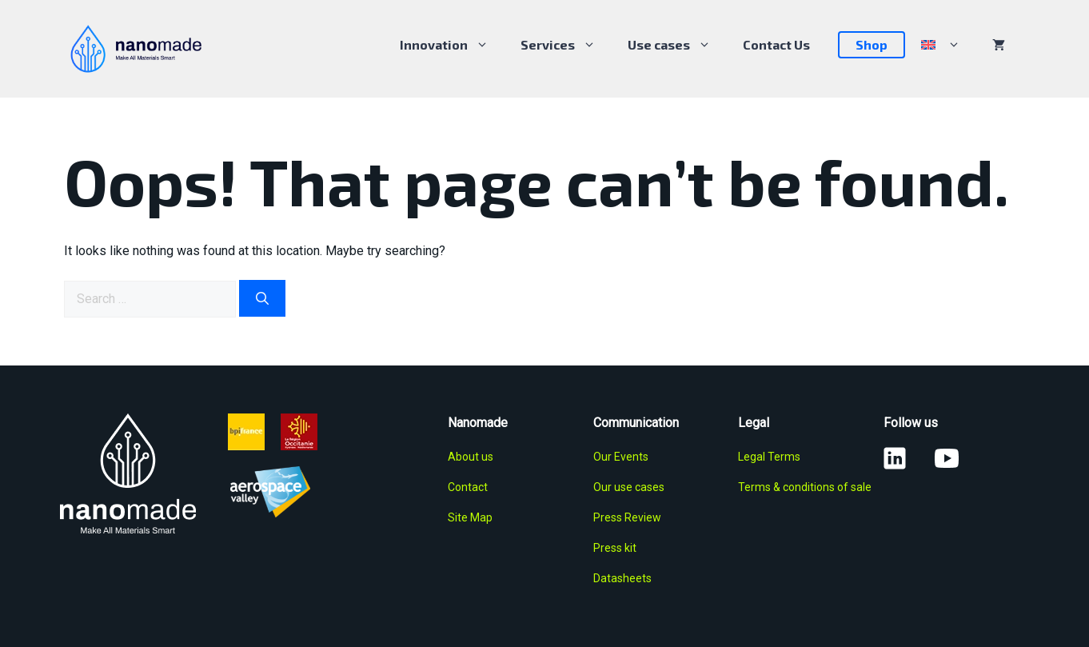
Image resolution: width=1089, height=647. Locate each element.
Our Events (620, 456)
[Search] (262, 298)
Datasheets (622, 578)
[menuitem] (940, 45)
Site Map (470, 517)
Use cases (677, 45)
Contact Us (776, 44)
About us (470, 456)
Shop (872, 44)
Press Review (627, 517)
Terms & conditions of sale (805, 487)
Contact (468, 487)
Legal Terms (769, 456)
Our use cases (628, 487)
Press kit (614, 547)
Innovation (452, 45)
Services (566, 45)
